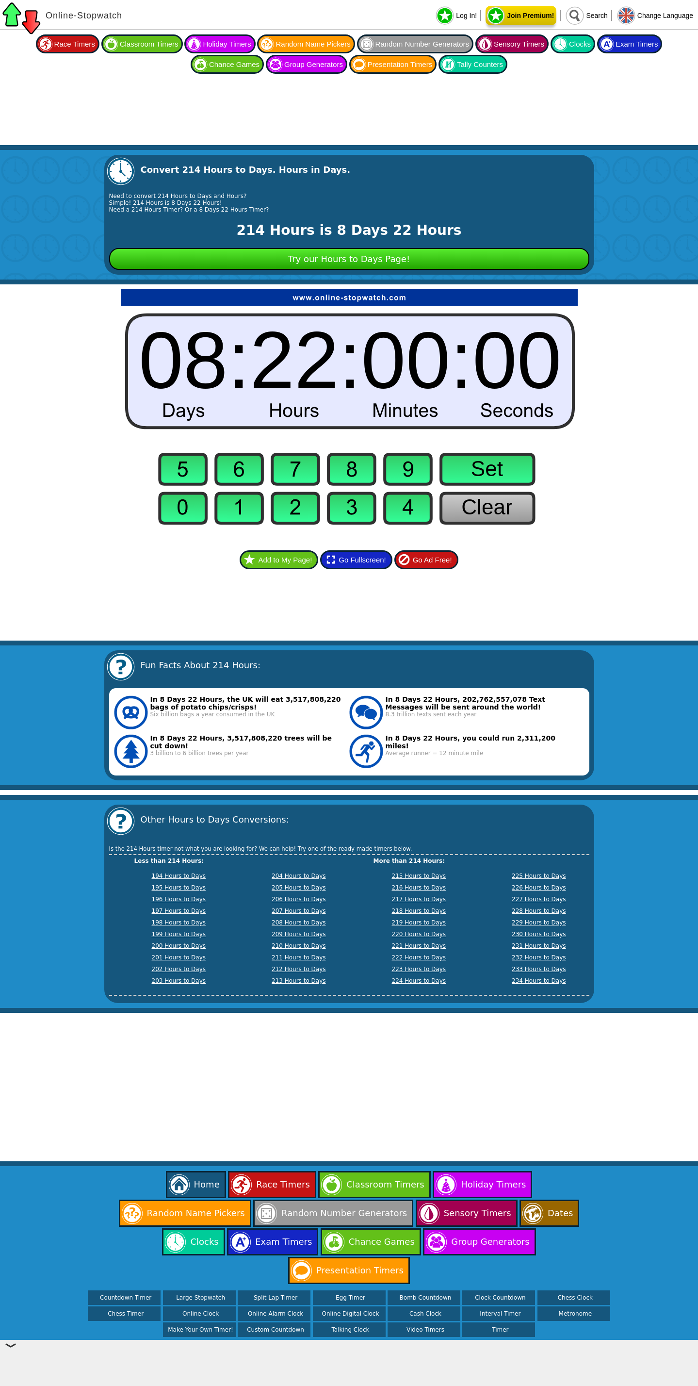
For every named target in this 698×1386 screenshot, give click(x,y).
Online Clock (200, 1313)
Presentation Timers (400, 64)
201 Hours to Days (179, 957)
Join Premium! (530, 15)
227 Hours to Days (539, 899)
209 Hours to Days (299, 934)
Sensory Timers (519, 44)
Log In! (466, 15)
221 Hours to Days (419, 945)
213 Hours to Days (299, 980)
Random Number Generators (422, 44)
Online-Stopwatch (84, 15)
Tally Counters (480, 64)
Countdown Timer (125, 1297)
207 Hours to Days (299, 911)
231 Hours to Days (539, 945)
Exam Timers (637, 44)
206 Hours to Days (299, 899)
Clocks (580, 44)
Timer (500, 1329)
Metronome (575, 1313)
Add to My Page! (285, 560)
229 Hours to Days (539, 922)
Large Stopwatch (200, 1297)
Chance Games (234, 64)
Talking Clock (351, 1329)
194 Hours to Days (179, 876)
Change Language (665, 15)
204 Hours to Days (299, 876)
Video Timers (425, 1329)
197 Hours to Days (179, 911)
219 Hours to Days (419, 922)
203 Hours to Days (179, 980)
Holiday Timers (227, 44)
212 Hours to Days (299, 969)
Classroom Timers (149, 44)
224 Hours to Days (419, 980)
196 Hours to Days (179, 899)
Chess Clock (575, 1297)
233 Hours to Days (539, 969)
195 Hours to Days (179, 887)
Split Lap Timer (275, 1297)
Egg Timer (350, 1297)
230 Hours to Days (539, 934)
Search (596, 15)
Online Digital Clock (350, 1313)
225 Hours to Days (539, 876)
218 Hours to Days (419, 911)
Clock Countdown (500, 1297)
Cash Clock (425, 1313)
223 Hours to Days (419, 969)
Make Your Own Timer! (200, 1329)
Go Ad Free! (432, 560)
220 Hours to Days (419, 934)
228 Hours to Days (539, 911)
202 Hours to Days (179, 969)
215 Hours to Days (419, 876)
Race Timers (74, 44)
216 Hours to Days (419, 887)
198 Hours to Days (179, 922)
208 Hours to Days (299, 922)
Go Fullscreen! (362, 560)
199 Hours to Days (179, 934)
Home (207, 1184)
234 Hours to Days (539, 980)
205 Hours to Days (299, 887)
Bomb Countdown (426, 1297)
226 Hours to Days (539, 887)
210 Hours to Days (299, 945)
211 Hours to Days (299, 957)
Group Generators (313, 64)
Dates (560, 1213)
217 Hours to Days (419, 899)
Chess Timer (126, 1313)
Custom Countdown (275, 1329)
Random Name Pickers (313, 44)
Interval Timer (500, 1313)
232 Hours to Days (539, 957)
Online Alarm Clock (275, 1313)
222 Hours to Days (419, 957)
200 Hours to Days (179, 945)
